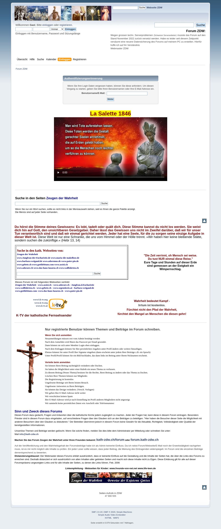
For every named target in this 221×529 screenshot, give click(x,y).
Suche (20, 198)
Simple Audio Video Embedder (112, 515)
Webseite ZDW (154, 7)
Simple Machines (124, 512)
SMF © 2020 (109, 512)
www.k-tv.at (42, 305)
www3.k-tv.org (40, 299)
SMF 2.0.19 (97, 512)
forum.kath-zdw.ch (145, 440)
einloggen (47, 25)
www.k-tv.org (41, 302)
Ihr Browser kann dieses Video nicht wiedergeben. (110, 149)
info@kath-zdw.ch (29, 434)
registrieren (65, 25)
